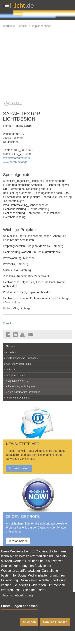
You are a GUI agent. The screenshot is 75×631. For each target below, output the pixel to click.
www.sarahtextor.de (15, 162)
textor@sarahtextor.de (17, 158)
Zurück (7, 323)
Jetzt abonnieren (19, 468)
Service (22, 26)
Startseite (9, 26)
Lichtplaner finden (40, 26)
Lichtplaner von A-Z (18, 380)
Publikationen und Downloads (22, 358)
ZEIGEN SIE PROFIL (23, 517)
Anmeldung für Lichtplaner (22, 386)
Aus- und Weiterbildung (18, 364)
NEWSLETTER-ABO (22, 444)
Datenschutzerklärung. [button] (18, 595)
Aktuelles (11, 352)
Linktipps (10, 369)
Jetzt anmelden (18, 541)
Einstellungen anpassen (19, 606)
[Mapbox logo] (13, 103)
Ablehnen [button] (29, 622)
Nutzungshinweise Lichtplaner (24, 392)
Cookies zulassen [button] (55, 622)
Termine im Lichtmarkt (17, 397)
